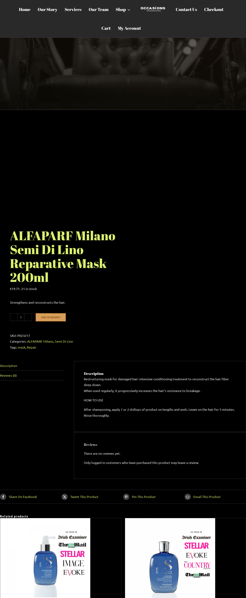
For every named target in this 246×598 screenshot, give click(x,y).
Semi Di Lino (64, 341)
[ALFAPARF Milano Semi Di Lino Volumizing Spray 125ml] (45, 521)
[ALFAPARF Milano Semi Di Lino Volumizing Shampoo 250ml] (170, 521)
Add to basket (50, 317)
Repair (31, 347)
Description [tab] (8, 365)
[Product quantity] (21, 317)
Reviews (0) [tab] (8, 375)
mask (21, 347)
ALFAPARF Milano (40, 341)
